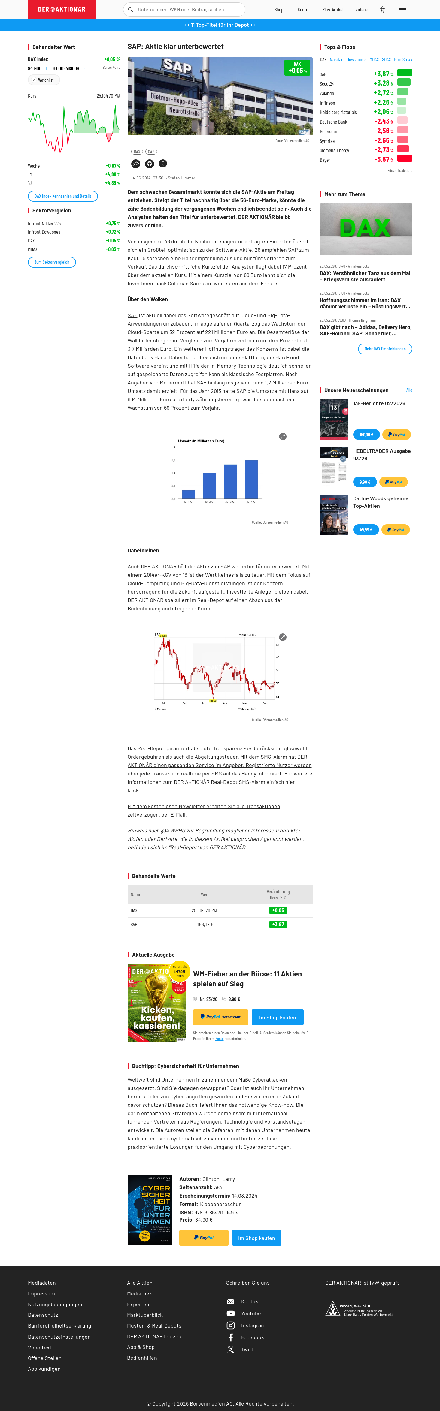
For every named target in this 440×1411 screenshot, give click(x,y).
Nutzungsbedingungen (55, 1304)
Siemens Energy (334, 150)
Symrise (327, 141)
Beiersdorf (329, 131)
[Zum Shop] (279, 9)
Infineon (327, 103)
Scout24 (327, 83)
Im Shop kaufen (277, 1017)
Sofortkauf (221, 1016)
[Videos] (361, 9)
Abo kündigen (44, 1368)
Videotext (40, 1347)
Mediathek (139, 1293)
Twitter (242, 1349)
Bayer (325, 160)
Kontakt (243, 1301)
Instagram (246, 1325)
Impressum (41, 1293)
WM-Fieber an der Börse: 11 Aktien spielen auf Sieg (247, 978)
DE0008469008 (68, 67)
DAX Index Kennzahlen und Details (63, 196)
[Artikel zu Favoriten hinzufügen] (163, 163)
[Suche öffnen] (130, 9)
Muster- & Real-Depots (154, 1325)
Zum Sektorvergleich (52, 262)
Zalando (327, 93)
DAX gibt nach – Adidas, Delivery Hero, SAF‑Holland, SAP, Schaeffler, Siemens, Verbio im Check (366, 330)
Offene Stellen (45, 1358)
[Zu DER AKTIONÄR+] (332, 9)
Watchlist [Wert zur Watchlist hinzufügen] (45, 80)
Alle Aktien (140, 1282)
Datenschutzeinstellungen (59, 1336)
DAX (137, 151)
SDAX (386, 59)
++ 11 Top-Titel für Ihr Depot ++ (220, 24)
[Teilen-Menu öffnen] (135, 163)
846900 (37, 67)
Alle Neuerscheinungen (402, 390)
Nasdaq (337, 59)
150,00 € (366, 434)
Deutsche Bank (333, 122)
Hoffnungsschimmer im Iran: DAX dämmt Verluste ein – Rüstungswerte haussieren (364, 303)
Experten (138, 1304)
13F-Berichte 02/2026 (379, 403)
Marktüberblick (145, 1314)
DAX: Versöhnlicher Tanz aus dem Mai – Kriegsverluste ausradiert (365, 276)
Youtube (243, 1313)
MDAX (374, 59)
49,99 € (366, 529)
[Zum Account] (303, 9)
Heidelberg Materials (338, 112)
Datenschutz (43, 1314)
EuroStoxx (403, 59)
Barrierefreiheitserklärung (59, 1325)
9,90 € (365, 482)
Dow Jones (356, 59)
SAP (151, 151)
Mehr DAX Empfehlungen (385, 348)
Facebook (245, 1337)
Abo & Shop (141, 1346)
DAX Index (38, 59)
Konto (219, 1038)
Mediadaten (42, 1282)
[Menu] (401, 9)
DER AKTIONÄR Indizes (154, 1336)
